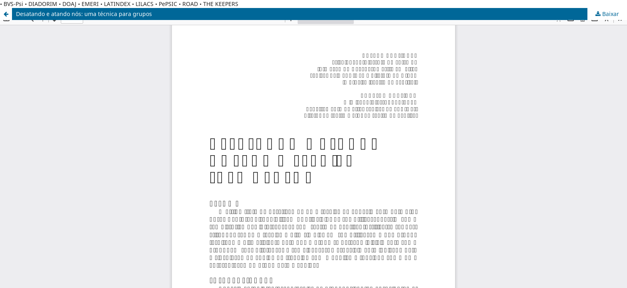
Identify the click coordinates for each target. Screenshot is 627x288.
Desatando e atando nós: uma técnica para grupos (84, 14)
